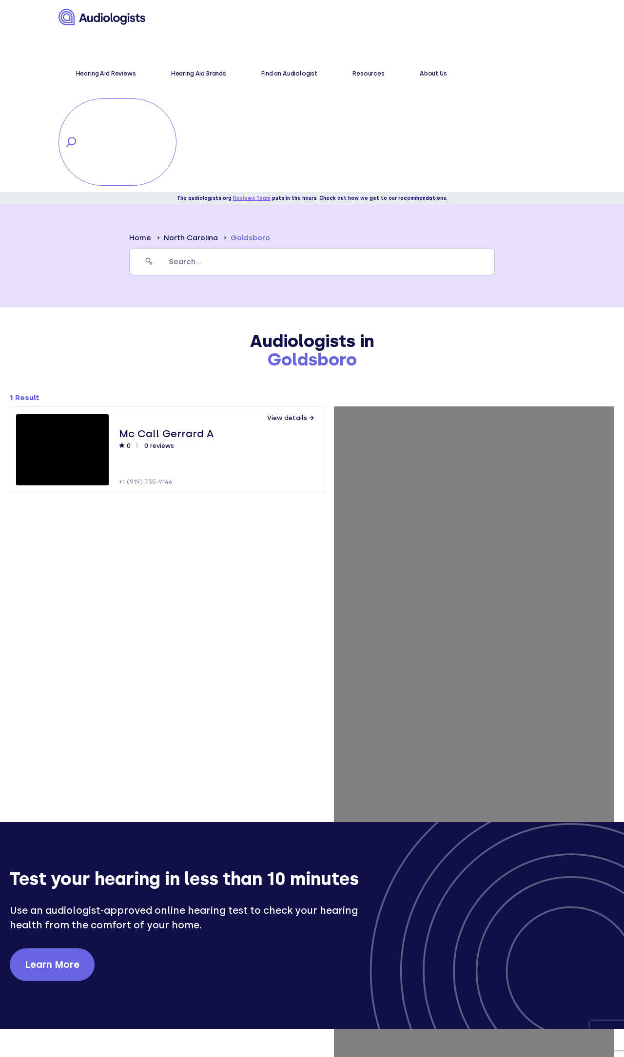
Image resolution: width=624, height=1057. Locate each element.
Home (140, 80)
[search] (312, 104)
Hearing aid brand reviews (233, 992)
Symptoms (202, 953)
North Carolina (191, 80)
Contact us (332, 979)
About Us (425, 17)
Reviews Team (252, 41)
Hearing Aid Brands (272, 17)
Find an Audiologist (336, 17)
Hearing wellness (215, 940)
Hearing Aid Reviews (207, 17)
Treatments (205, 979)
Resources (388, 17)
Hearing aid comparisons (230, 1005)
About (321, 940)
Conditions (203, 966)
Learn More (52, 807)
